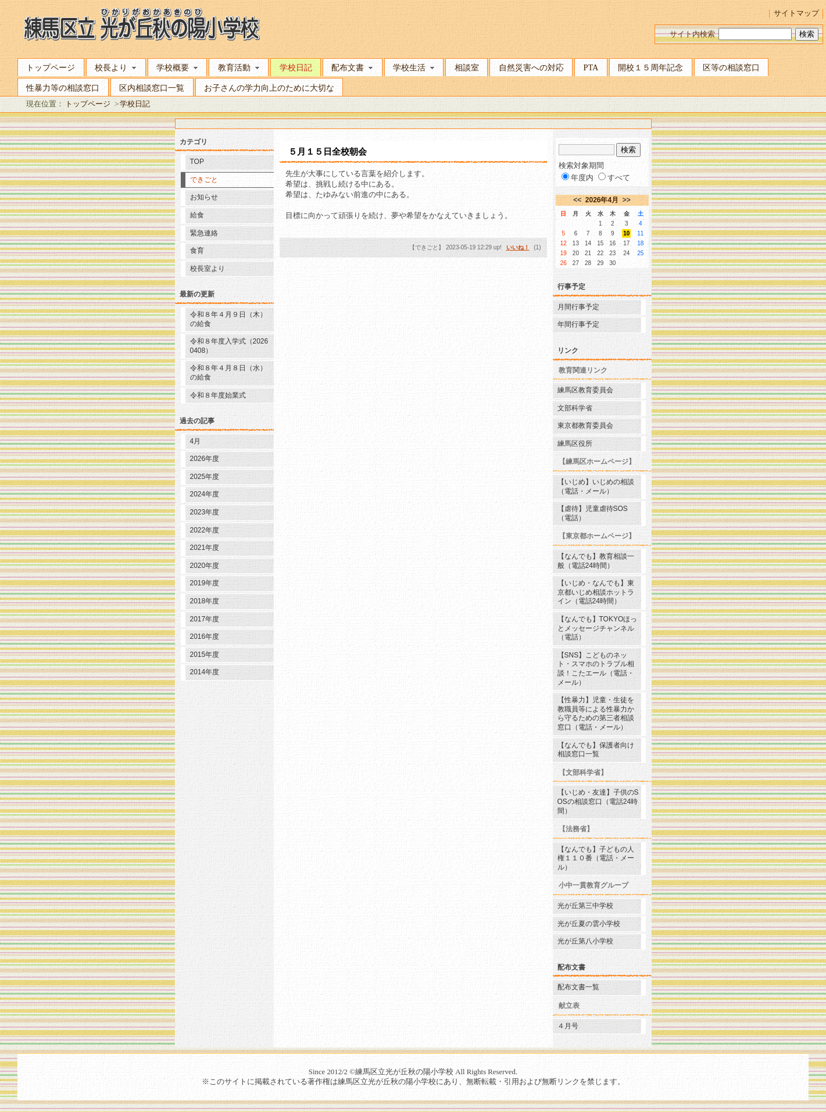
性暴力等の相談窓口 (62, 87)
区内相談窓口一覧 (151, 87)
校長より (116, 67)
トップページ (50, 67)
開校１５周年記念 (650, 67)
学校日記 (296, 67)
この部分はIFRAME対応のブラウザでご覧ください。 (413, 583)
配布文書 (352, 67)
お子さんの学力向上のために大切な (269, 87)
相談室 (467, 67)
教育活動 (239, 67)
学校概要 (177, 67)
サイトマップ (796, 13)
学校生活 (414, 67)
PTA (590, 67)
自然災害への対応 (531, 67)
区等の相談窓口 (731, 67)
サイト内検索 (692, 34)
